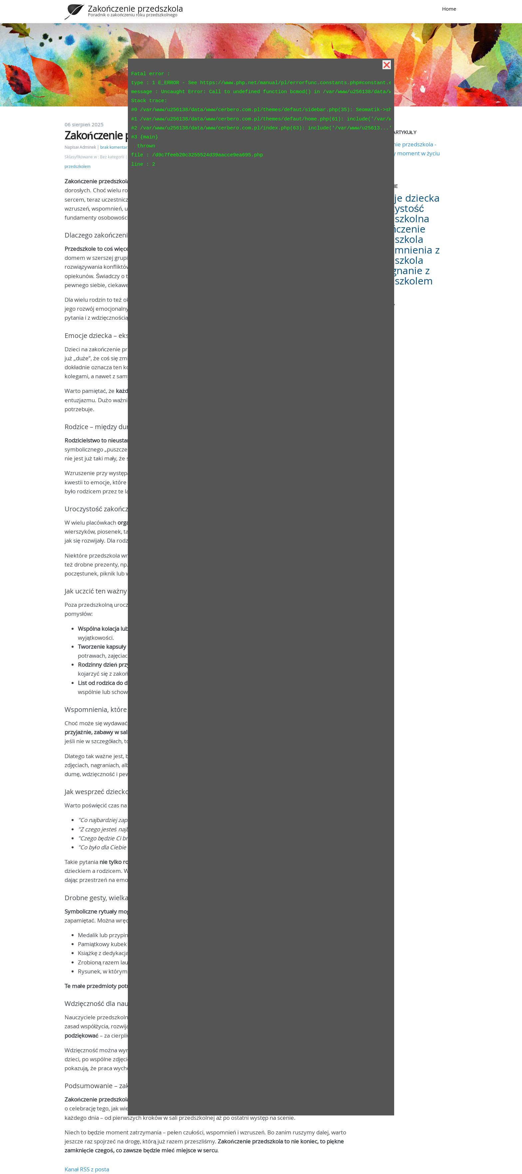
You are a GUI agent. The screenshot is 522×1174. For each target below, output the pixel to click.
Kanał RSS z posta (87, 1169)
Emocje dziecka (404, 198)
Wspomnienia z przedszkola (404, 255)
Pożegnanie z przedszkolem (401, 275)
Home (449, 8)
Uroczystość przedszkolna (399, 213)
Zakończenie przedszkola (135, 8)
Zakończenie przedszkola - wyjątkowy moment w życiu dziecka (404, 153)
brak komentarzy (115, 147)
